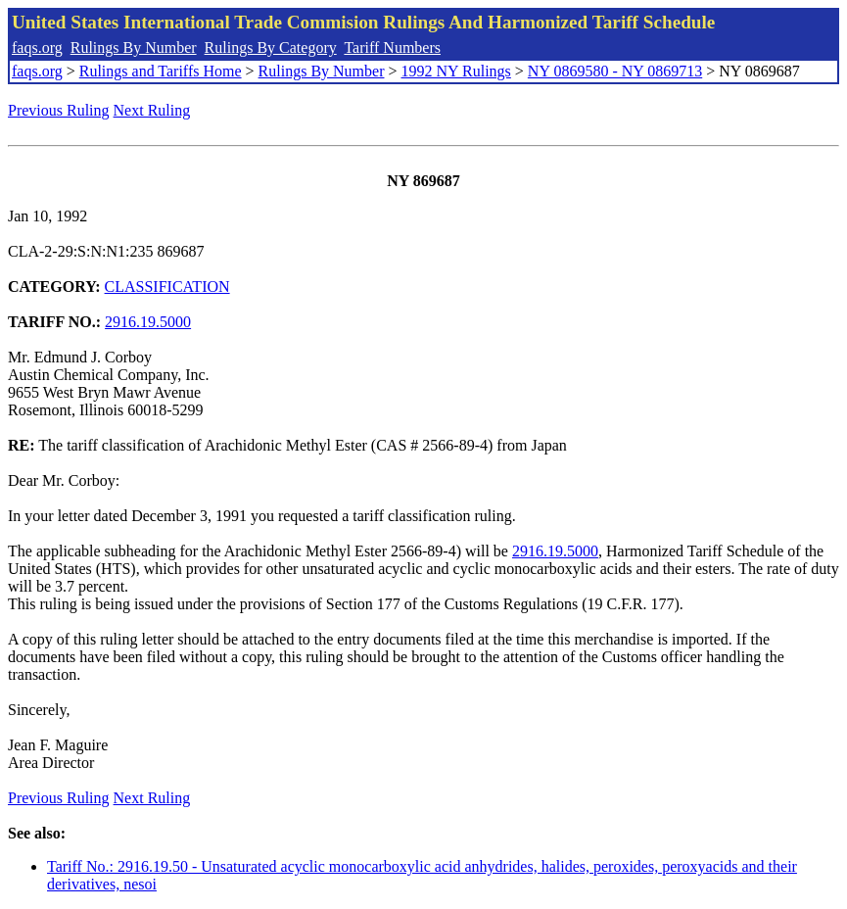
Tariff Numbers (392, 47)
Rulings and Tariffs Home (160, 71)
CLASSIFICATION (167, 286)
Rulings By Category (271, 47)
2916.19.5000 (148, 321)
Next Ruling (152, 110)
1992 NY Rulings (456, 71)
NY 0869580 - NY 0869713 (615, 71)
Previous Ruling (59, 110)
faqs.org (37, 47)
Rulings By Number (134, 47)
